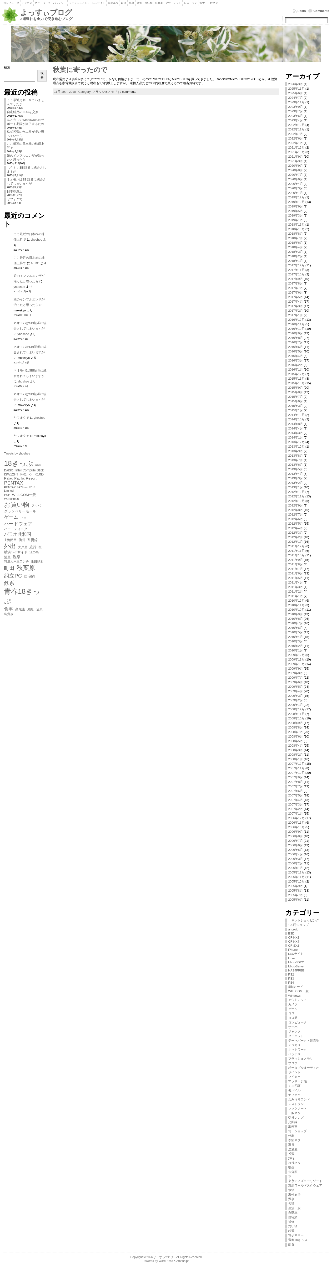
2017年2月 (295, 310)
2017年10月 (296, 274)
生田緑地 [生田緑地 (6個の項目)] (37, 561)
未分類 (292, 1172)
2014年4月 (295, 428)
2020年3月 (295, 188)
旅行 (291, 1158)
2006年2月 (295, 863)
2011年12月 (296, 546)
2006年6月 (295, 845)
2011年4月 (295, 582)
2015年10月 (296, 383)
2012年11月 (296, 496)
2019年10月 (296, 202)
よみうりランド (299, 1099)
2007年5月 (295, 795)
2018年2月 (295, 256)
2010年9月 (295, 614)
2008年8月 (295, 727)
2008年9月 (295, 723)
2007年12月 (296, 763)
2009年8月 (295, 673)
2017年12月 (296, 265)
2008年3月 (295, 750)
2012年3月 (295, 532)
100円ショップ (298, 925)
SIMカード (295, 986)
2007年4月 (295, 800)
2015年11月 (296, 378)
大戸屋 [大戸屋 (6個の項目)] (22, 547)
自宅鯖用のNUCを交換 (22, 112)
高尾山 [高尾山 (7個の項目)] (20, 609)
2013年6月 (295, 464)
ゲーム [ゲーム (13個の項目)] (11, 517)
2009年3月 (295, 695)
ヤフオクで (14, 199)
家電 (291, 1144)
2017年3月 (295, 306)
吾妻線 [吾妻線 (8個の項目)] (32, 540)
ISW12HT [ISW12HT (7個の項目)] (11, 474)
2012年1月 (295, 541)
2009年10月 (296, 664)
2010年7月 (295, 623)
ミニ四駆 (294, 1086)
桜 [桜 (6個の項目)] (40, 547)
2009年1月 (295, 705)
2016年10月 (296, 328)
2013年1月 (295, 487)
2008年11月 (296, 714)
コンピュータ (297, 1022)
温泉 (291, 1199)
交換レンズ (296, 1117)
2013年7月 (295, 460)
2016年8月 (295, 338)
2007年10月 (296, 772)
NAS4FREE (296, 970)
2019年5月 (295, 211)
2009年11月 (296, 659)
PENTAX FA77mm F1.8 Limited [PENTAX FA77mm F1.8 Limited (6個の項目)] (19, 489)
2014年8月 (295, 424)
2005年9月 (295, 886)
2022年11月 (296, 129)
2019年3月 (295, 215)
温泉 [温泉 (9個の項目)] (16, 557)
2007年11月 (296, 768)
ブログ (292, 1063)
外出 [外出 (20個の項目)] (10, 546)
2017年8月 (295, 283)
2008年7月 (295, 732)
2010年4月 (295, 637)
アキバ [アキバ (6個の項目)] (36, 505)
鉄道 (291, 1231)
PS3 (291, 978)
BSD (291, 933)
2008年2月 (295, 754)
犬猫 (291, 1203)
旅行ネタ (294, 1163)
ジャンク (294, 1031)
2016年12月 (296, 319)
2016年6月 (295, 347)
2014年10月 (296, 419)
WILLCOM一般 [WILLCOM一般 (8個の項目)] (24, 495)
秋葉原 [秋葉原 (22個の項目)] (26, 567)
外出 (291, 1135)
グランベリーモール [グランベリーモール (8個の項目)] (20, 511)
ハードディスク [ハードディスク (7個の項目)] (15, 529)
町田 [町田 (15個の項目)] (9, 568)
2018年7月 (295, 238)
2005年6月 (295, 899)
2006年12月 (296, 818)
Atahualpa (182, 1261)
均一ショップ (297, 1131)
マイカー (294, 1077)
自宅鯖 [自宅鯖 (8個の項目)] (29, 576)
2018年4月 (295, 247)
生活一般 (294, 1208)
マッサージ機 (297, 1081)
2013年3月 (295, 478)
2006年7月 (295, 840)
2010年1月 (295, 650)
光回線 (292, 1122)
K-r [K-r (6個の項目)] (31, 474)
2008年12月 (296, 709)
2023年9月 (295, 106)
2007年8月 (295, 782)
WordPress (166, 1261)
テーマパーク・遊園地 (303, 1040)
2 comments (128, 91)
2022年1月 (295, 143)
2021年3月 (295, 161)
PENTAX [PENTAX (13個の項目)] (13, 482)
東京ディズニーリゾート (305, 1181)
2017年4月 (295, 301)
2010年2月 (295, 646)
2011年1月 (295, 596)
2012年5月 (295, 523)
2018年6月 (295, 242)
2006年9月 (295, 831)
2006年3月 (295, 859)
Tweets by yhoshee (17, 453)
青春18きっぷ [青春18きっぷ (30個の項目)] (22, 596)
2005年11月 (296, 877)
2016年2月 (295, 365)
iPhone (293, 949)
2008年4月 (295, 745)
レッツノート (297, 1108)
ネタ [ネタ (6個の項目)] (23, 517)
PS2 (291, 974)
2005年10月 (296, 881)
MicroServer (296, 966)
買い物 (292, 1226)
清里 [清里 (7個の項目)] (7, 557)
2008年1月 (295, 759)
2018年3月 (295, 251)
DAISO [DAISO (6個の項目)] (8, 470)
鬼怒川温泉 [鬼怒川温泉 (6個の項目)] (35, 609)
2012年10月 (296, 501)
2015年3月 (295, 406)
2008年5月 (295, 741)
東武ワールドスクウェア (305, 1185)
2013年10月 (296, 446)
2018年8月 (295, 233)
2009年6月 (295, 682)
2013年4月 (295, 473)
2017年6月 (295, 292)
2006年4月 (295, 854)
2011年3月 (295, 587)
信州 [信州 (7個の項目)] (22, 540)
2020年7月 (295, 174)
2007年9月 (295, 777)
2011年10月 (296, 555)
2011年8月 (295, 564)
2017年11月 (296, 270)
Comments (321, 11)
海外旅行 (294, 1194)
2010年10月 (296, 609)
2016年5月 (295, 351)
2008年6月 (295, 736)
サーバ (292, 1027)
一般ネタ (294, 1113)
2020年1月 (295, 193)
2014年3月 (295, 433)
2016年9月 (295, 333)
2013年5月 (295, 469)
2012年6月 (295, 519)
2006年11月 (296, 822)
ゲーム (292, 1009)
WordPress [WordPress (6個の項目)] (11, 499)
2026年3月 (295, 84)
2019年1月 (295, 220)
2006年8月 (295, 836)
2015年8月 (295, 392)
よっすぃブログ (46, 12)
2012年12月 (296, 492)
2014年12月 (296, 415)
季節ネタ (294, 1140)
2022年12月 (296, 125)
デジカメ (294, 1045)
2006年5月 (295, 850)
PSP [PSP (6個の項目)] (7, 495)
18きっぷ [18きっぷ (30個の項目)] (18, 463)
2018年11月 (296, 224)
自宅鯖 (292, 1217)
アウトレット (297, 1000)
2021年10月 (296, 152)
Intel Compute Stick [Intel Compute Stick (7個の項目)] (29, 470)
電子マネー (296, 1235)
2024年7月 (295, 97)
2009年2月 (295, 700)
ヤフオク (294, 1095)
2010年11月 (296, 605)
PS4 (291, 982)
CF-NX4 (293, 941)
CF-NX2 (293, 937)
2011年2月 (295, 591)
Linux (292, 958)
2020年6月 (295, 179)
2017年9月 (295, 279)
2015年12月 (296, 374)
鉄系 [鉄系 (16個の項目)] (9, 583)
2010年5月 (295, 632)
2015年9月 (295, 387)
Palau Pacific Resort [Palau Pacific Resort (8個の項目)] (20, 478)
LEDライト (295, 953)
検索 (7, 67)
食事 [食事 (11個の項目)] (8, 608)
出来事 (292, 1126)
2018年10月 (296, 229)
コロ (291, 1013)
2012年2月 (295, 537)
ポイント (294, 1072)
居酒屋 (292, 1149)
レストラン (296, 1104)
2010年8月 (295, 618)
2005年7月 (295, 895)
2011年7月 (295, 569)
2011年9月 (295, 560)
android (293, 929)
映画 (291, 1167)
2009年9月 (295, 668)
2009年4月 (295, 691)
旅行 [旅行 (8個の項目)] (32, 547)
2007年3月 (295, 804)
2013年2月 (295, 483)
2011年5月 (295, 578)
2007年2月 (295, 809)
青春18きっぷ (297, 1240)
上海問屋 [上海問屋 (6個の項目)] (10, 540)
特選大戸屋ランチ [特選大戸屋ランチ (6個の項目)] (16, 561)
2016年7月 (295, 342)
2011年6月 (295, 573)
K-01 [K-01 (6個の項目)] (23, 474)
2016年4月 (295, 356)
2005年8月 (295, 890)
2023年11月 (296, 102)
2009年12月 (296, 655)
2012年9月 (295, 505)
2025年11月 (296, 88)
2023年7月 (295, 111)
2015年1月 (295, 410)
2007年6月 (295, 791)
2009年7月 (295, 677)
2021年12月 (296, 147)
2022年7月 (295, 134)
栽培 (291, 1190)
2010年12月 (296, 600)
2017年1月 (295, 315)
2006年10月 (296, 827)
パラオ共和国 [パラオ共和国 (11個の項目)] (17, 534)
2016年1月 (295, 369)
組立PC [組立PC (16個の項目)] (13, 576)
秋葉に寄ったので (80, 69)
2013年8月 (295, 455)
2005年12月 (296, 872)
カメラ (292, 1004)
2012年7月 (295, 514)
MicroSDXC (296, 962)
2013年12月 (296, 442)
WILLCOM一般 (298, 991)
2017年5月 (295, 297)
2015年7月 (295, 396)
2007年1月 (295, 813)
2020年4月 (295, 184)
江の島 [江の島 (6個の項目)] (34, 552)
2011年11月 (296, 550)
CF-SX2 (293, 945)
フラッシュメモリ (104, 91)
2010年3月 (295, 641)
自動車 (292, 1212)
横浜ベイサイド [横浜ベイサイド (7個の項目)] (15, 552)
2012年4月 (295, 528)
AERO (35, 263)
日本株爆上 (14, 191)
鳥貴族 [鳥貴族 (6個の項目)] (8, 614)
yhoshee (36, 239)
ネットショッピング (303, 920)
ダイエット (296, 1036)
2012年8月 (295, 510)
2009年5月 (295, 686)
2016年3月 (295, 360)
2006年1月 (295, 868)
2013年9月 (295, 451)
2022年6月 (295, 138)
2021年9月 (295, 156)
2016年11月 (296, 324)
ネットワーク (297, 1049)
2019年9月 (295, 206)
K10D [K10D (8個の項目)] (39, 474)
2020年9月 (295, 165)
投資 (291, 1154)
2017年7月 (295, 288)
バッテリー (296, 1054)
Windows (294, 995)
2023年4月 (295, 120)
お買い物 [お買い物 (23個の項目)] (16, 504)
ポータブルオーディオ (303, 1067)
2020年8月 (295, 170)
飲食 (291, 1244)
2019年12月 (296, 197)
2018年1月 (295, 261)
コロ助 (292, 1018)
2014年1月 (295, 437)
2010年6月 (295, 628)
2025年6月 (295, 93)
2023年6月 (295, 116)
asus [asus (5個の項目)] (38, 464)
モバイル (294, 1090)
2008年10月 (296, 718)
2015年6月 (295, 401)
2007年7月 (295, 786)
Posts (301, 11)
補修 (291, 1222)
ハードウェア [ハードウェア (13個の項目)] (18, 523)
